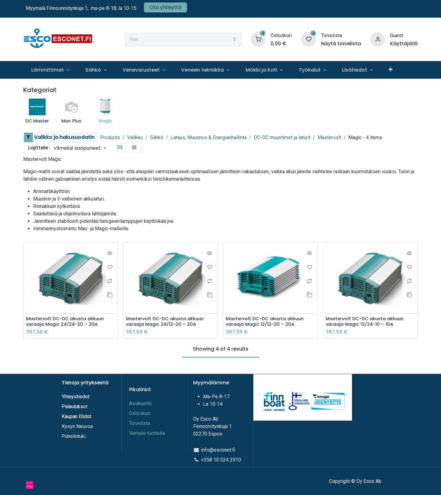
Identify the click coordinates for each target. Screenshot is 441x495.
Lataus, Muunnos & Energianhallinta (209, 137)
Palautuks (72, 406)
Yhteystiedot (76, 397)
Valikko (135, 137)
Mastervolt (329, 137)
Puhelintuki (74, 436)
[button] (80, 148)
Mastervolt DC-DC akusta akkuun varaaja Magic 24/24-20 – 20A (68, 322)
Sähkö (156, 137)
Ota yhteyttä (165, 7)
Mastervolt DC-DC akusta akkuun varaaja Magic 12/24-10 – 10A (368, 322)
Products (110, 137)
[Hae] (234, 39)
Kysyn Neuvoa (77, 426)
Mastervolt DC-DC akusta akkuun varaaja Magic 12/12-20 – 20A (268, 322)
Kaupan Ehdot (76, 416)
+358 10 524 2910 (221, 460)
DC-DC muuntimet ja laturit (282, 137)
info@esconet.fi (218, 450)
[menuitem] (50, 70)
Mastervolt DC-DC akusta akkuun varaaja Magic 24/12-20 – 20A (168, 322)
